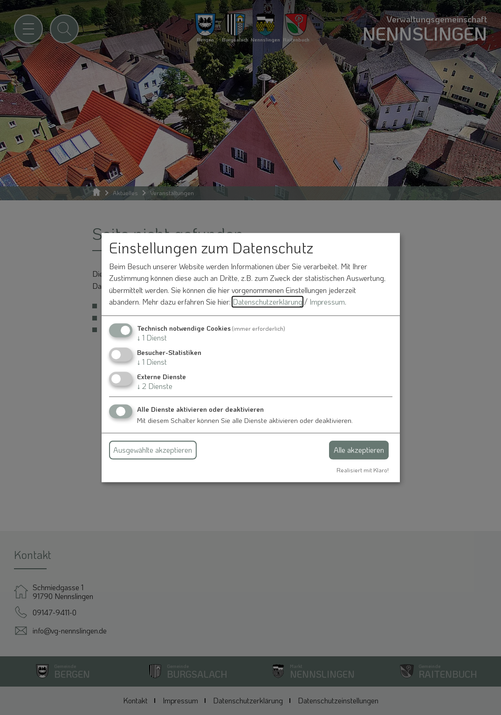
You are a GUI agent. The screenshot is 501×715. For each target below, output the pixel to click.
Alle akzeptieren (359, 450)
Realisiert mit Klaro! (362, 470)
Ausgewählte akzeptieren (152, 450)
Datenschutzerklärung (267, 302)
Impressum (327, 302)
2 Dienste (154, 386)
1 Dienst (152, 337)
